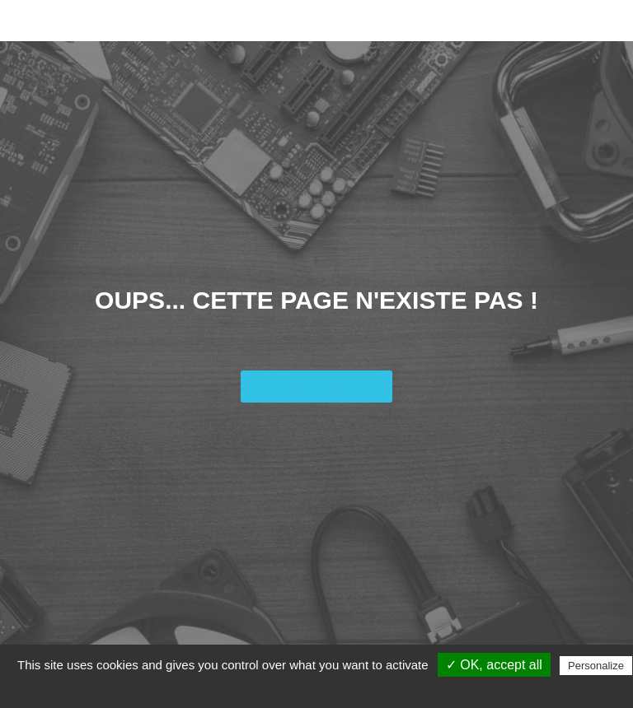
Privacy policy (324, 689)
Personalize (596, 665)
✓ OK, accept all (494, 665)
